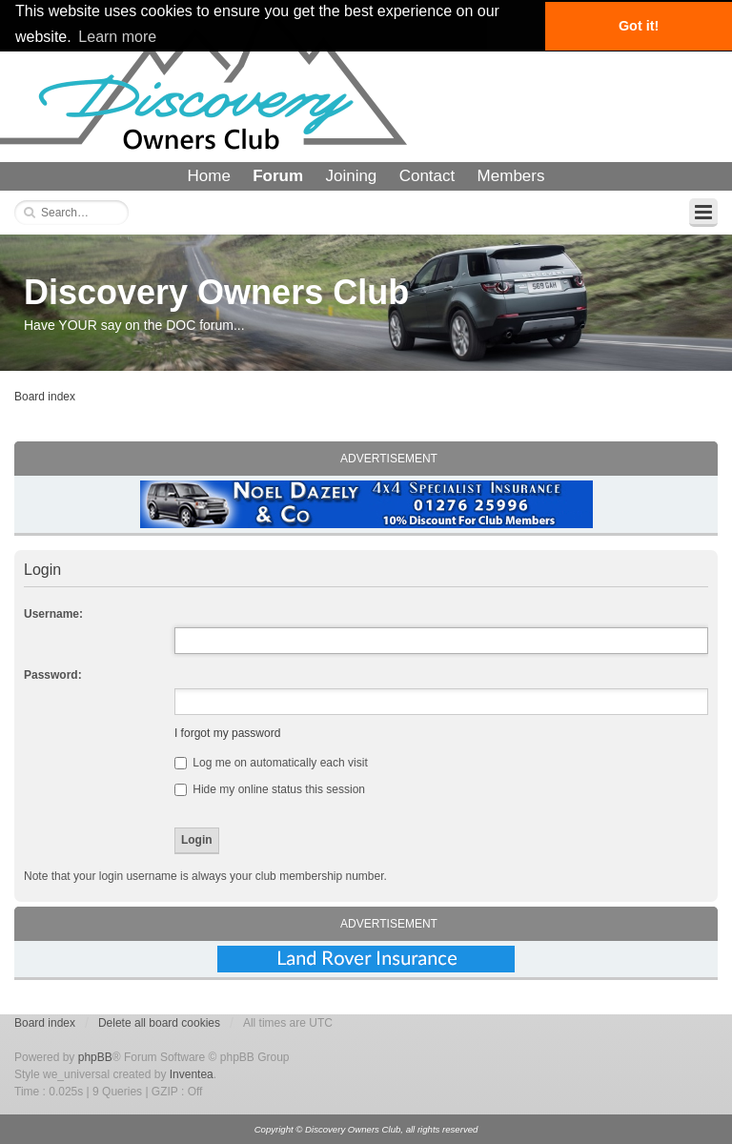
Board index (44, 396)
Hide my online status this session (269, 789)
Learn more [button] (117, 37)
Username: (53, 614)
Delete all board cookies (159, 1023)
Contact (427, 176)
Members (511, 176)
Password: (53, 675)
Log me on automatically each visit (271, 762)
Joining (350, 176)
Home (209, 176)
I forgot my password (227, 733)
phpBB (95, 1057)
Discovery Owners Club (216, 292)
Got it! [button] (639, 25)
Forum (278, 176)
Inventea (192, 1074)
